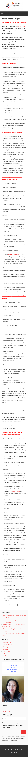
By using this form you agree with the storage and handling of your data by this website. (13, 725)
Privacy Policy (7, 711)
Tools (4, 656)
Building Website (7, 647)
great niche (21, 26)
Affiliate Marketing (8, 644)
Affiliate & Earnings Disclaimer (11, 709)
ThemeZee (14, 752)
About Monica (7, 642)
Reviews (5, 649)
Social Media (6, 651)
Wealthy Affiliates (13, 254)
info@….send (16, 491)
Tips (4, 653)
